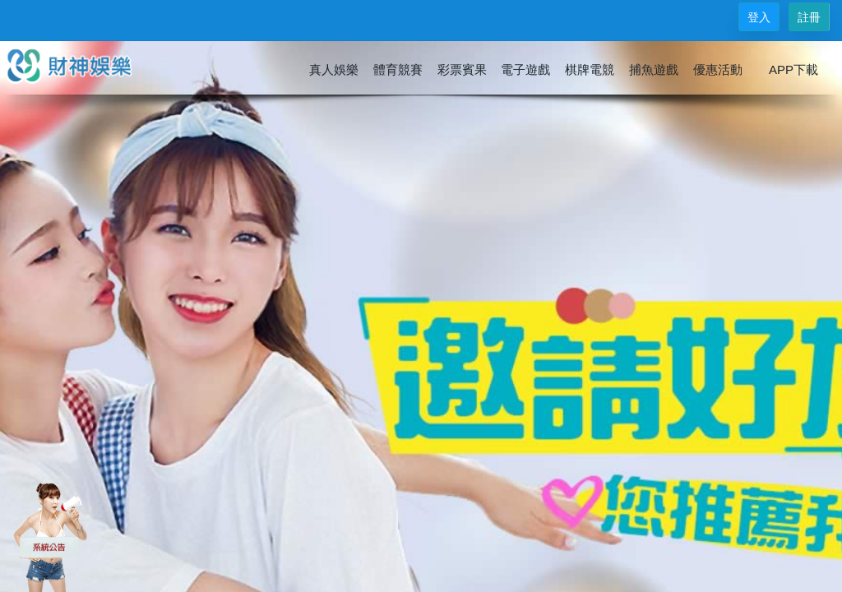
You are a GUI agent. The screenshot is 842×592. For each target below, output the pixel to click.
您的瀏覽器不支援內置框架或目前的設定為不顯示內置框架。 (421, 296)
